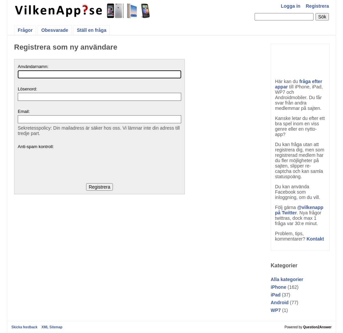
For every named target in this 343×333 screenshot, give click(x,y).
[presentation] (69, 163)
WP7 (276, 310)
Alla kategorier (287, 279)
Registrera (317, 6)
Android (280, 302)
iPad (276, 294)
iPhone (278, 287)
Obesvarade (54, 30)
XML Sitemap (52, 327)
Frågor (25, 30)
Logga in (290, 6)
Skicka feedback (24, 327)
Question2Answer (317, 327)
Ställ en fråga (92, 30)
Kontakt (315, 239)
